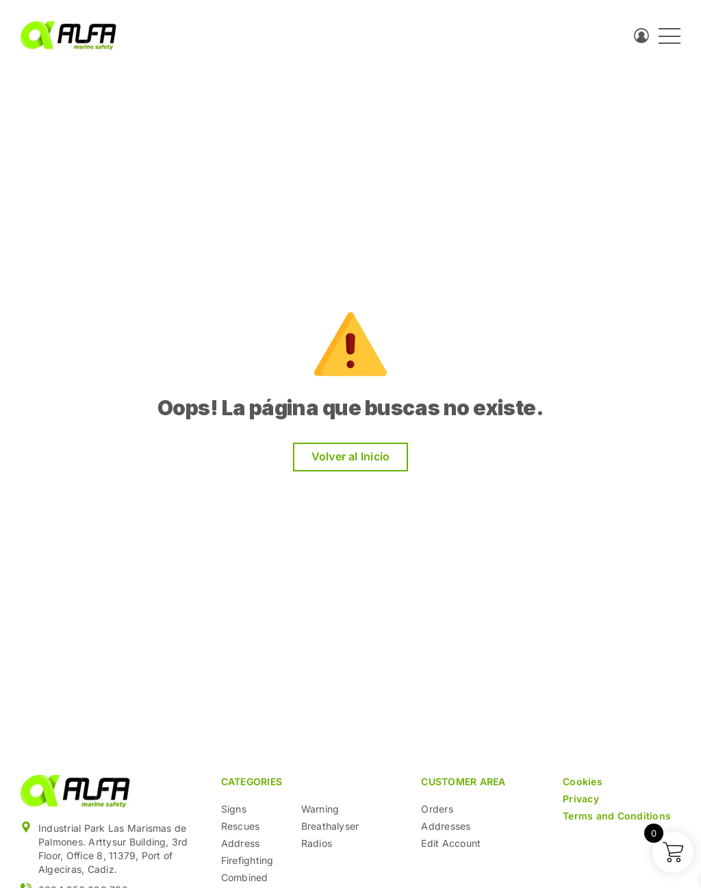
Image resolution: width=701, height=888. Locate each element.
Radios (316, 843)
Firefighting (247, 860)
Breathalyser (330, 826)
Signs (233, 809)
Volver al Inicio (350, 456)
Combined (244, 877)
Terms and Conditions (617, 816)
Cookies (582, 781)
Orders (437, 809)
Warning (320, 809)
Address (240, 843)
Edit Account (451, 843)
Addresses (445, 826)
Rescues (240, 826)
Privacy (581, 798)
